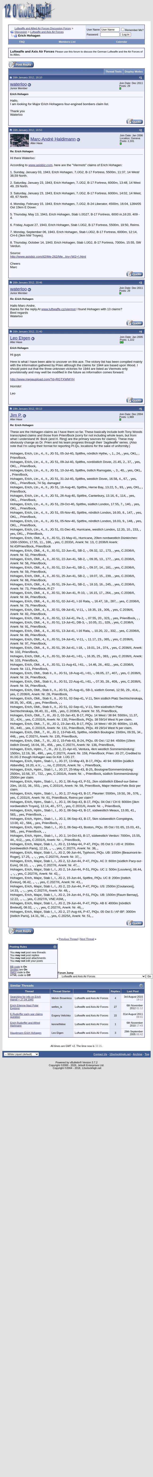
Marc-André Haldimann (53, 139)
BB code (15, 966)
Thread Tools (114, 71)
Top (147, 1054)
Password (92, 34)
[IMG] (13, 972)
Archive (137, 1054)
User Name (93, 29)
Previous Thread (68, 939)
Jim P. (16, 415)
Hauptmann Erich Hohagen (25, 1032)
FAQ (22, 41)
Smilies (14, 969)
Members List (67, 41)
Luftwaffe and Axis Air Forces (47, 32)
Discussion (21, 32)
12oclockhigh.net (120, 1054)
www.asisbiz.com (40, 165)
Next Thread (87, 939)
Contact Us (100, 1054)
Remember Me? (132, 30)
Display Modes (134, 71)
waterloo (18, 84)
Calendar (121, 41)
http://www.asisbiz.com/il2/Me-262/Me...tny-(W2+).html (48, 256)
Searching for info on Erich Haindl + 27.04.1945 (25, 998)
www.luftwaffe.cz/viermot (58, 309)
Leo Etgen (20, 338)
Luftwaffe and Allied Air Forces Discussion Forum (43, 28)
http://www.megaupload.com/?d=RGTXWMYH (42, 379)
